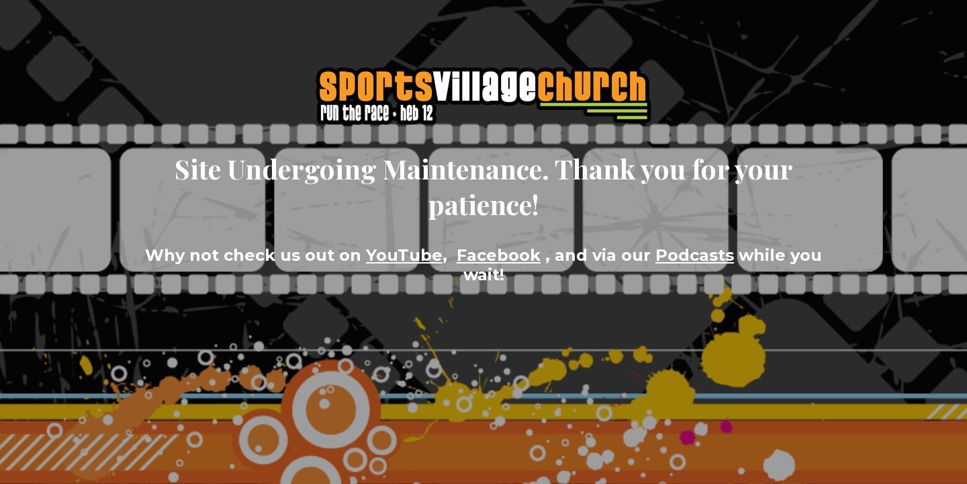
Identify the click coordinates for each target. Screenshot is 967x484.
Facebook (499, 255)
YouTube (404, 255)
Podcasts (694, 255)
